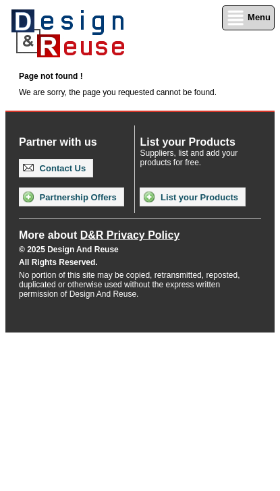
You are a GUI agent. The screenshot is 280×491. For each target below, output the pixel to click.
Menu (248, 17)
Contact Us (54, 168)
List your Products (190, 197)
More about (99, 235)
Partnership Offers (70, 197)
